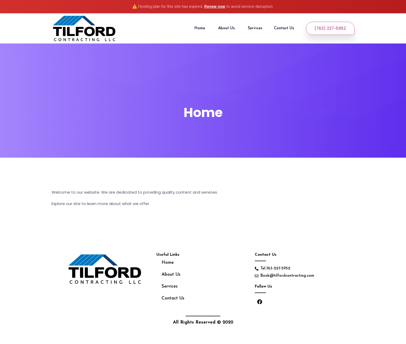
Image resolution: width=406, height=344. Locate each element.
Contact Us (284, 28)
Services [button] (255, 28)
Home (200, 28)
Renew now (214, 6)
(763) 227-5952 (330, 28)
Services (170, 286)
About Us (227, 28)
